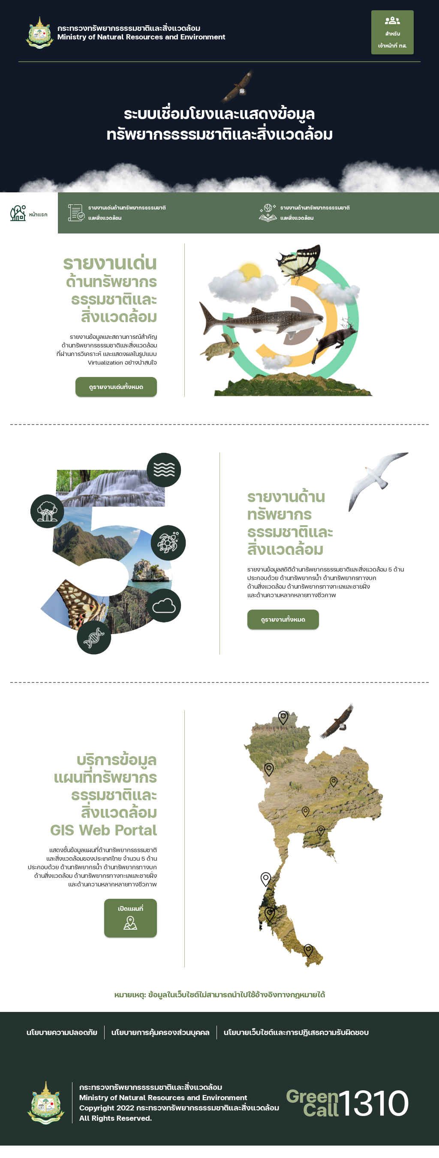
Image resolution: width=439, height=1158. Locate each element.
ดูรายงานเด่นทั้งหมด (116, 387)
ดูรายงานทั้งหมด (283, 619)
